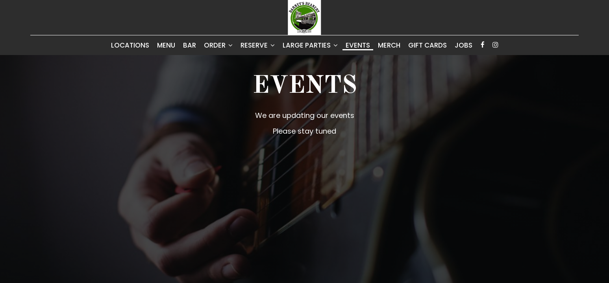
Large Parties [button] (310, 45)
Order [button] (218, 45)
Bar (189, 45)
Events (358, 45)
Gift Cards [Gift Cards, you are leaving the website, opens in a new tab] (427, 45)
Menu (166, 45)
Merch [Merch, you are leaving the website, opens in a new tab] (389, 45)
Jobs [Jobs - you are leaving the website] (463, 45)
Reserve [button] (258, 45)
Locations (130, 45)
